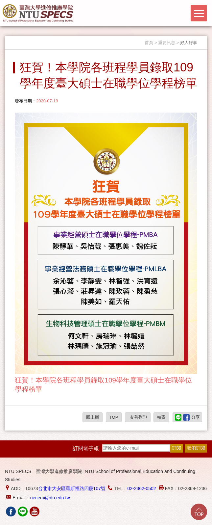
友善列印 (138, 417)
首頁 (149, 42)
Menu (199, 13)
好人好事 (188, 42)
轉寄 (161, 417)
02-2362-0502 (141, 488)
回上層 (92, 417)
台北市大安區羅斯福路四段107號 (72, 488)
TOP (113, 417)
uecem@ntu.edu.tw (50, 497)
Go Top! (199, 512)
